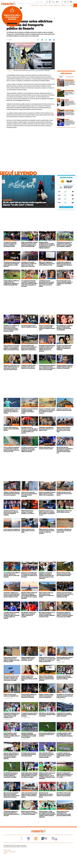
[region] (38, 12)
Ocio (67, 5)
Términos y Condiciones (10, 851)
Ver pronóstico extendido (66, 207)
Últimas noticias (35, 5)
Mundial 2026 (57, 5)
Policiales (50, 5)
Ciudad (41, 5)
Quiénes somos (7, 850)
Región (45, 5)
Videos (70, 5)
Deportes (63, 5)
